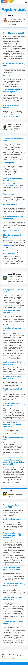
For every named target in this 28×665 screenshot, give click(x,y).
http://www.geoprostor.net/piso (15, 151)
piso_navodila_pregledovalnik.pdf (12, 116)
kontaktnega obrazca (8, 245)
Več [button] (13, 659)
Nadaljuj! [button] (14, 663)
